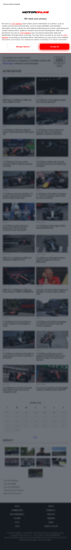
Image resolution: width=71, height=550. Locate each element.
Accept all (54, 47)
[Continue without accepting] (11, 4)
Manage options (23, 47)
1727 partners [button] (16, 24)
